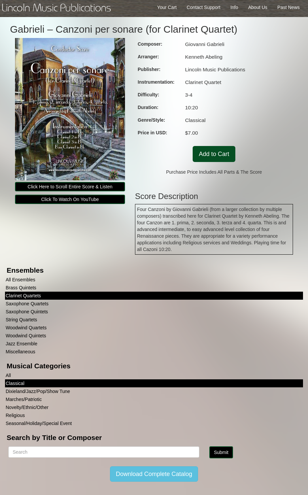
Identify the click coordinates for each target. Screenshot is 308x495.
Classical (15, 383)
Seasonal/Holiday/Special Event (39, 423)
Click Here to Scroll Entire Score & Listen (70, 186)
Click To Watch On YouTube (70, 199)
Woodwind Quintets (26, 335)
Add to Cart (214, 154)
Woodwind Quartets (26, 327)
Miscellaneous (20, 351)
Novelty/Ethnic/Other (27, 407)
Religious (15, 415)
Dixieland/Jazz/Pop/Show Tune (38, 391)
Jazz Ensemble (21, 343)
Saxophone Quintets (27, 311)
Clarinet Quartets (23, 295)
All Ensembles (20, 279)
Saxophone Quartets (27, 303)
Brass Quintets (21, 287)
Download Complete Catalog (154, 474)
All (8, 375)
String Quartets (21, 319)
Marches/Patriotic (24, 399)
